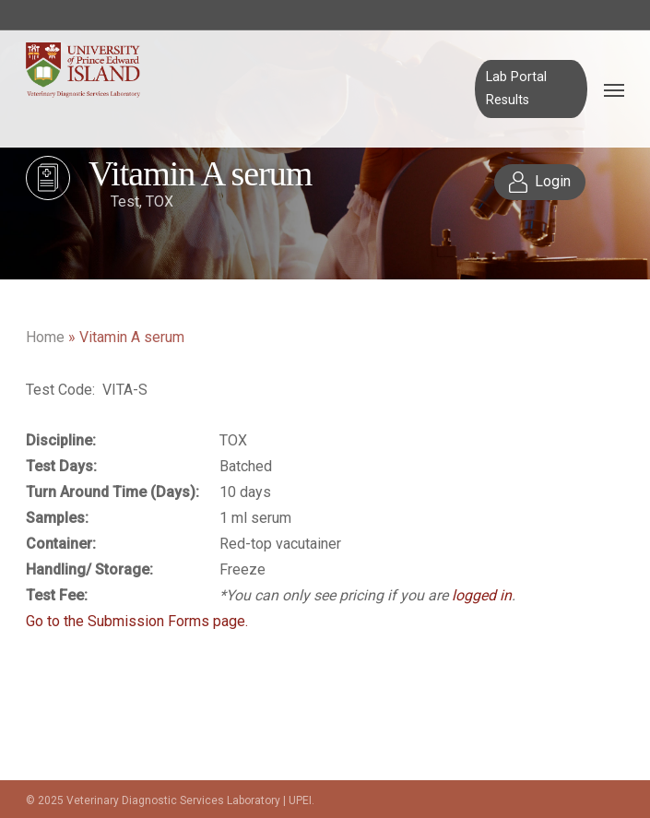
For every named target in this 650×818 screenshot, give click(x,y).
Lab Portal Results (516, 88)
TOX (159, 201)
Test (125, 201)
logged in (482, 595)
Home (45, 337)
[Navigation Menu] (614, 89)
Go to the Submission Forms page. (137, 621)
